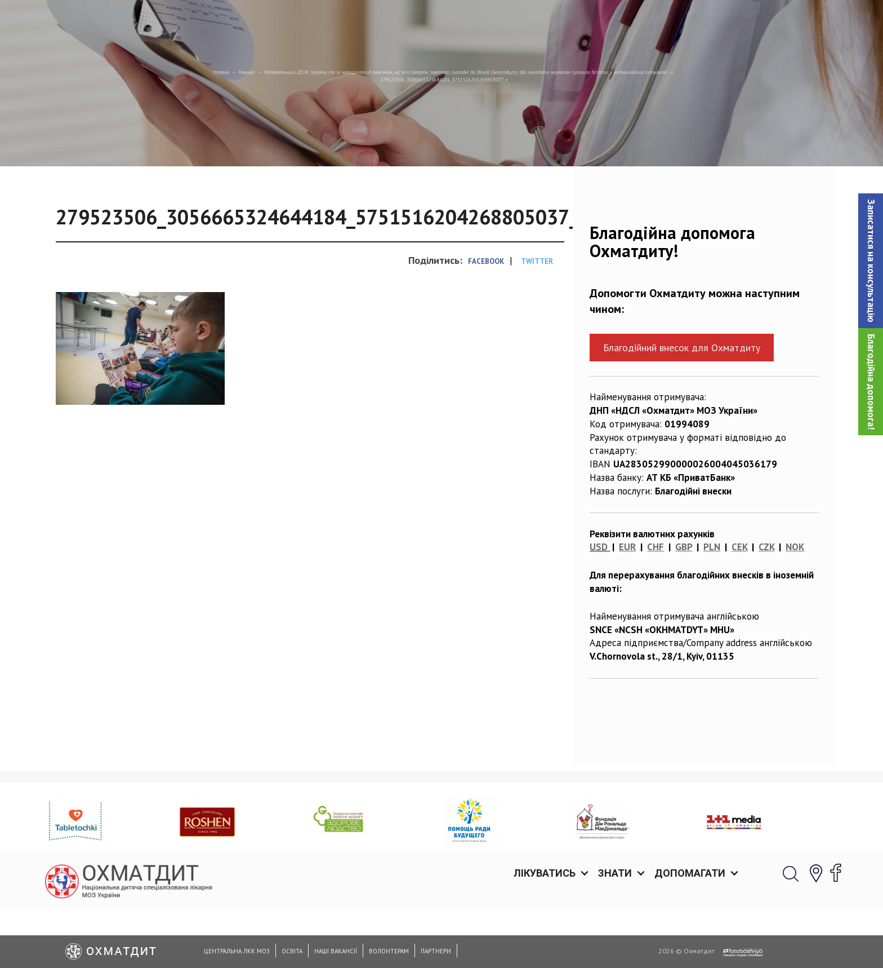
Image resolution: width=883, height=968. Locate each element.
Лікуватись (545, 22)
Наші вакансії (335, 951)
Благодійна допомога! (871, 382)
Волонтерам (389, 951)
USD (599, 605)
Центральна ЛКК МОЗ (237, 951)
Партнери (436, 951)
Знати (615, 22)
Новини (76, 127)
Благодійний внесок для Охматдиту (681, 405)
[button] (870, 260)
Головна (27, 127)
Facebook (486, 319)
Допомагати (689, 22)
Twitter (537, 319)
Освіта (292, 951)
